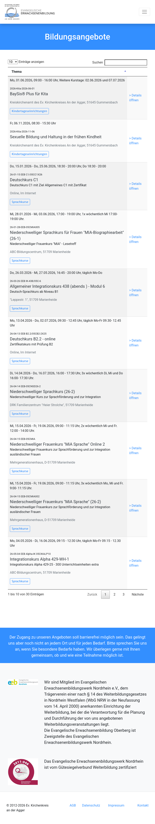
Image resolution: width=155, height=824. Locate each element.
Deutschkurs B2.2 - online (33, 339)
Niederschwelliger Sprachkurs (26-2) (42, 391)
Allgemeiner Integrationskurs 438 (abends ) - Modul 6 (57, 286)
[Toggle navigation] (144, 12)
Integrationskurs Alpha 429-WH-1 (39, 559)
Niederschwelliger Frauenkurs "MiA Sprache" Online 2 (57, 444)
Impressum (116, 805)
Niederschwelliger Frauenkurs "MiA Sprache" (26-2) (55, 501)
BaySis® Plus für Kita (29, 93)
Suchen (119, 62)
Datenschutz (91, 805)
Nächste (138, 594)
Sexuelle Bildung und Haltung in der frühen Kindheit (56, 136)
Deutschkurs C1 (24, 179)
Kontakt (143, 805)
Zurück (92, 594)
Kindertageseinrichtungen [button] (29, 111)
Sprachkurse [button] (20, 202)
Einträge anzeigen (26, 61)
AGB (73, 805)
